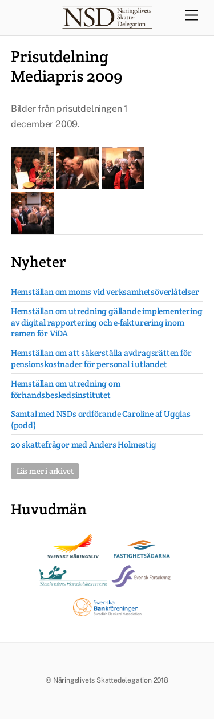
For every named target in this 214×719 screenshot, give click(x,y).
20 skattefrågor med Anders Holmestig (83, 444)
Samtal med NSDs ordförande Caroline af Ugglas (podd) (101, 419)
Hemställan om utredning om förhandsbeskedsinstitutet (65, 389)
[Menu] (191, 16)
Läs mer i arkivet (45, 471)
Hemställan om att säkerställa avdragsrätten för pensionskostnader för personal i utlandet (101, 358)
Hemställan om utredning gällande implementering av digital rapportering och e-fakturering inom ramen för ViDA (107, 322)
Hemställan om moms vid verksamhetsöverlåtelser (105, 291)
